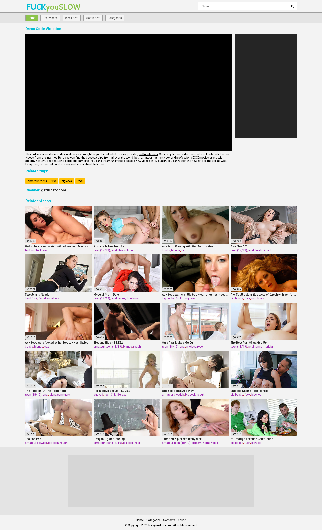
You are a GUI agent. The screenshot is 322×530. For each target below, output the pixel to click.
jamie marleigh (264, 346)
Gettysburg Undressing (109, 439)
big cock (67, 181)
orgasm (197, 442)
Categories (115, 18)
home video (210, 442)
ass (124, 394)
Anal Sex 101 (239, 246)
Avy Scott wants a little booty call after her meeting (195, 294)
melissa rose (194, 346)
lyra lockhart (263, 250)
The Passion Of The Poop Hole (45, 390)
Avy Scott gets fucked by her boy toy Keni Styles (56, 342)
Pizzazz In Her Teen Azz (110, 246)
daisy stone (125, 250)
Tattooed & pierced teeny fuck (182, 439)
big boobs (168, 298)
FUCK (37, 7)
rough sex (189, 298)
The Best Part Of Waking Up (249, 342)
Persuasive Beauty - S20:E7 (112, 390)
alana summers (59, 394)
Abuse (182, 520)
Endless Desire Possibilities (249, 390)
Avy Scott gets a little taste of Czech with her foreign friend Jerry (264, 294)
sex (45, 250)
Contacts (169, 520)
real (80, 181)
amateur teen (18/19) (42, 181)
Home (32, 18)
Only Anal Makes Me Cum (179, 342)
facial (42, 298)
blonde (175, 250)
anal (114, 250)
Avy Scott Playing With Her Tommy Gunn (188, 246)
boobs (166, 250)
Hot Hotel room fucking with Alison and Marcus (56, 246)
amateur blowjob (173, 394)
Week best (71, 18)
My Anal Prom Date (106, 294)
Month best (93, 18)
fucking (30, 250)
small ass (53, 298)
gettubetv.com (53, 190)
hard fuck (31, 298)
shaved (98, 394)
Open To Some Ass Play (178, 390)
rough (137, 346)
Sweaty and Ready (37, 294)
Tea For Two (33, 439)
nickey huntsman (129, 298)
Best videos (50, 18)
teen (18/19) (102, 250)
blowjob (256, 394)
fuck (39, 250)
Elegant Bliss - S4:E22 (108, 342)
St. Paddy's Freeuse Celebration (252, 439)
